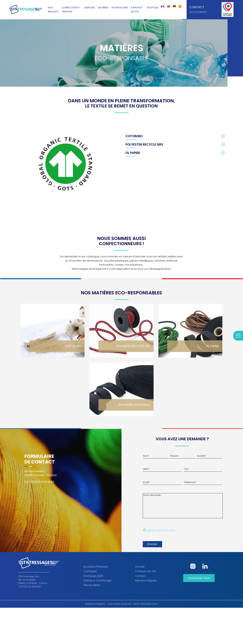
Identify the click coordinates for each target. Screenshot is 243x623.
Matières (103, 7)
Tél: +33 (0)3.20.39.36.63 (39, 483)
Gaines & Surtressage (98, 585)
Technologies (119, 7)
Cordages (90, 576)
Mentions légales (146, 585)
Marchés (90, 7)
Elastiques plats (93, 581)
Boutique (152, 7)
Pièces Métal (92, 590)
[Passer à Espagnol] (180, 7)
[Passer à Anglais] (168, 7)
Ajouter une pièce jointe (161, 535)
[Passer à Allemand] (174, 7)
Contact (196, 7)
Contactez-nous (199, 583)
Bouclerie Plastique (96, 571)
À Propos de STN (145, 576)
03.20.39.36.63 (198, 12)
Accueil (139, 571)
